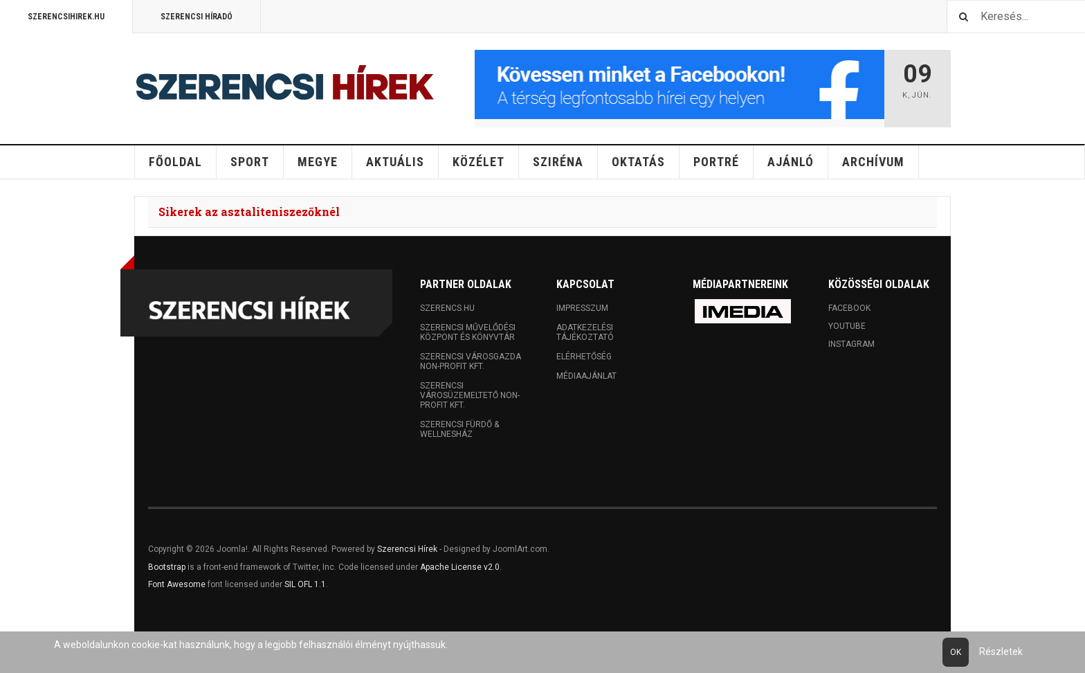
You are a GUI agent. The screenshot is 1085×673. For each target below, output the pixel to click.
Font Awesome (177, 584)
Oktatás (638, 161)
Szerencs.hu (447, 308)
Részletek (1001, 651)
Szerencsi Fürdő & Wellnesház (459, 429)
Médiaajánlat (586, 376)
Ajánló (790, 161)
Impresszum (582, 308)
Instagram (851, 344)
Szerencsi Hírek (407, 549)
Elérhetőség (584, 356)
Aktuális (395, 161)
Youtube (847, 326)
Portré (716, 161)
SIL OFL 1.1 (305, 584)
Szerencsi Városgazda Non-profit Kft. (470, 361)
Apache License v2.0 (460, 567)
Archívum (873, 161)
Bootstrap (166, 567)
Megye (318, 161)
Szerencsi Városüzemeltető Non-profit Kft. (470, 395)
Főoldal (175, 161)
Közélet (478, 161)
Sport (249, 161)
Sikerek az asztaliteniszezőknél (249, 211)
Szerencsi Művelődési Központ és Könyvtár (468, 332)
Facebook (849, 308)
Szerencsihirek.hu (66, 16)
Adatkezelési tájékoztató (585, 332)
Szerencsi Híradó (196, 16)
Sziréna (558, 161)
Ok (955, 652)
